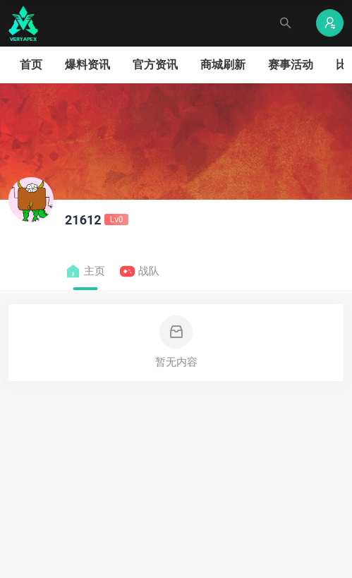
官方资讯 (155, 64)
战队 (139, 271)
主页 (85, 271)
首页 (31, 64)
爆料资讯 (87, 64)
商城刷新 (222, 64)
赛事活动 (290, 64)
